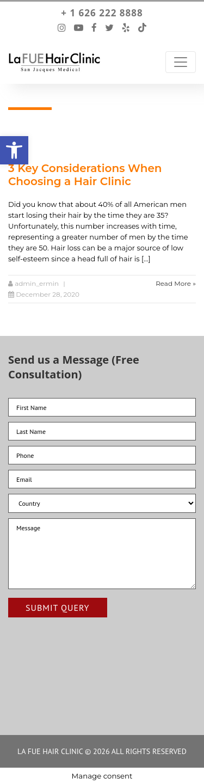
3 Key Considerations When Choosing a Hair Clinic (85, 175)
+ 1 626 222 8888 (102, 13)
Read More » (176, 283)
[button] (14, 150)
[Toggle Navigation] (180, 62)
